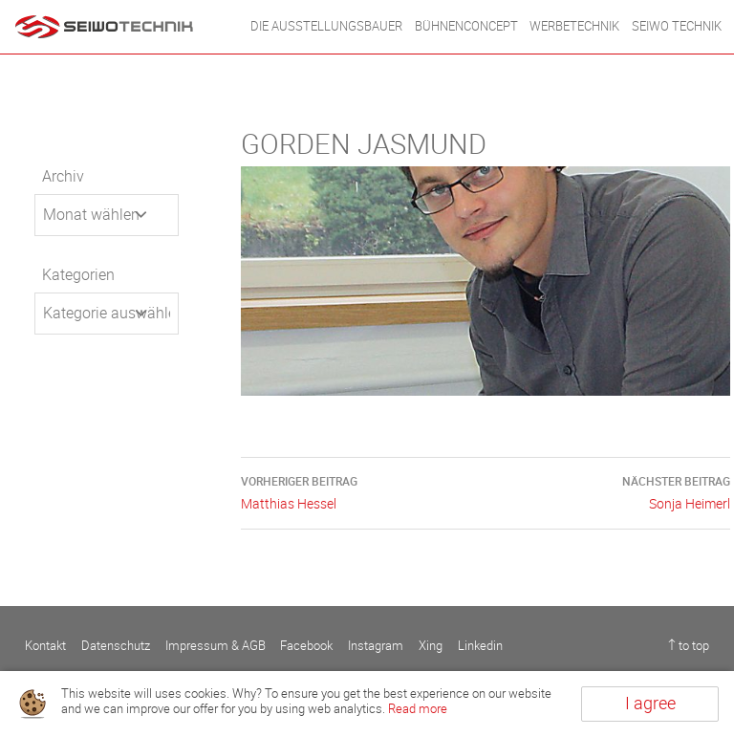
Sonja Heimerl (608, 491)
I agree (650, 703)
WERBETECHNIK (574, 26)
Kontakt (45, 646)
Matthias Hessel (363, 491)
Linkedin (480, 646)
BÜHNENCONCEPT (466, 26)
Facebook (306, 646)
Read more (417, 709)
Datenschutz (115, 646)
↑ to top (688, 646)
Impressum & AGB (215, 646)
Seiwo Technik (677, 26)
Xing (431, 646)
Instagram (375, 646)
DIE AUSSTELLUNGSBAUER (326, 26)
